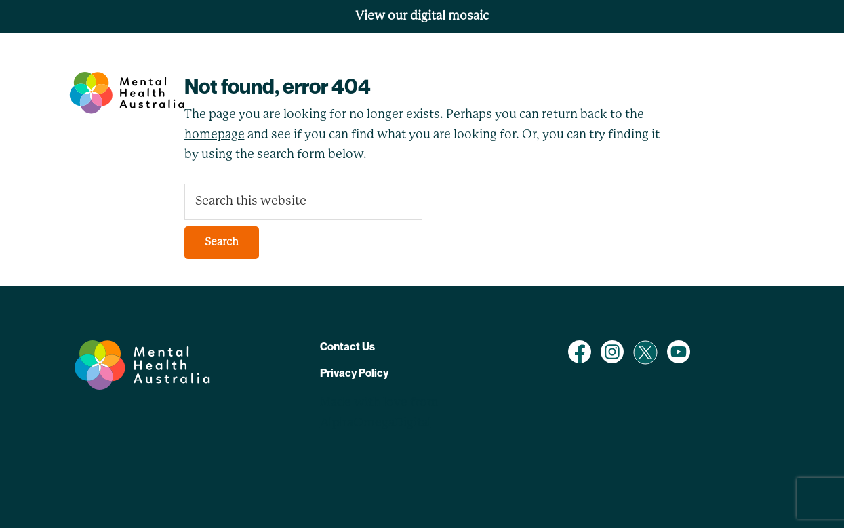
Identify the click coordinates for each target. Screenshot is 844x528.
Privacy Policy (354, 373)
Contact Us (347, 346)
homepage (214, 134)
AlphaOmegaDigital (375, 423)
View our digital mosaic (422, 16)
